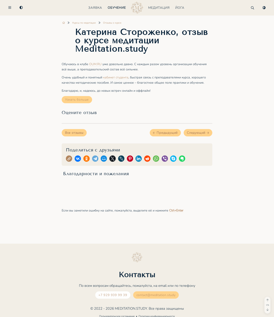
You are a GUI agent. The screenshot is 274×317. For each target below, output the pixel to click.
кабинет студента (115, 77)
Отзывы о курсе (112, 22)
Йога (179, 8)
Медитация (159, 8)
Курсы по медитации (84, 22)
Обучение (117, 8)
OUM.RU (95, 64)
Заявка (95, 8)
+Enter (176, 210)
